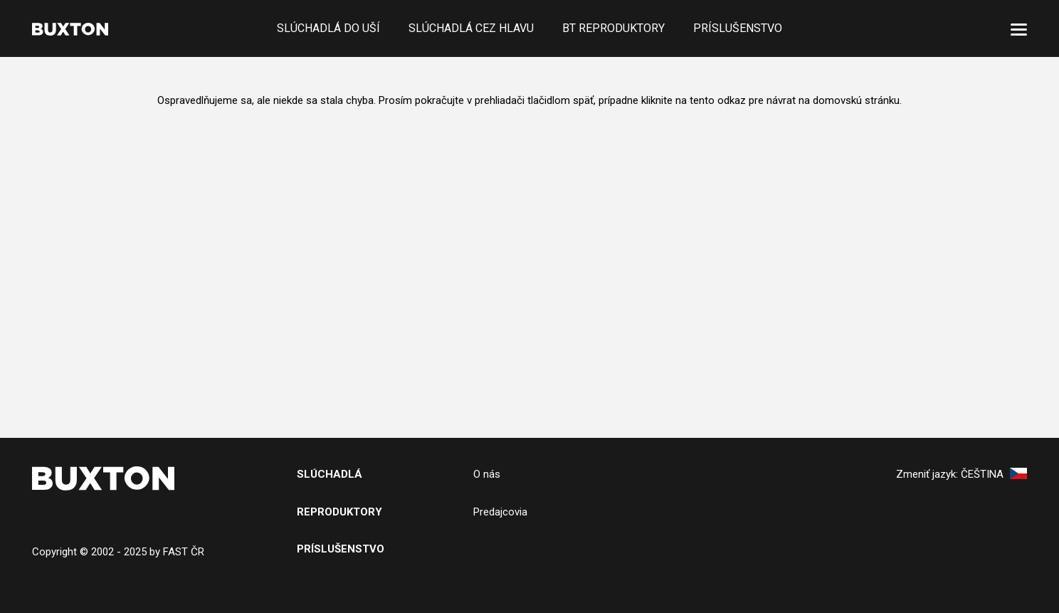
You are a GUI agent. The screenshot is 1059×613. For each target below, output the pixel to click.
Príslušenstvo (737, 28)
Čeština (994, 474)
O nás (486, 474)
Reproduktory (339, 511)
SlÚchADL (325, 474)
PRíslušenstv (336, 549)
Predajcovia (500, 511)
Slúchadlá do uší (328, 28)
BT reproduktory (613, 28)
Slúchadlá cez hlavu (471, 28)
